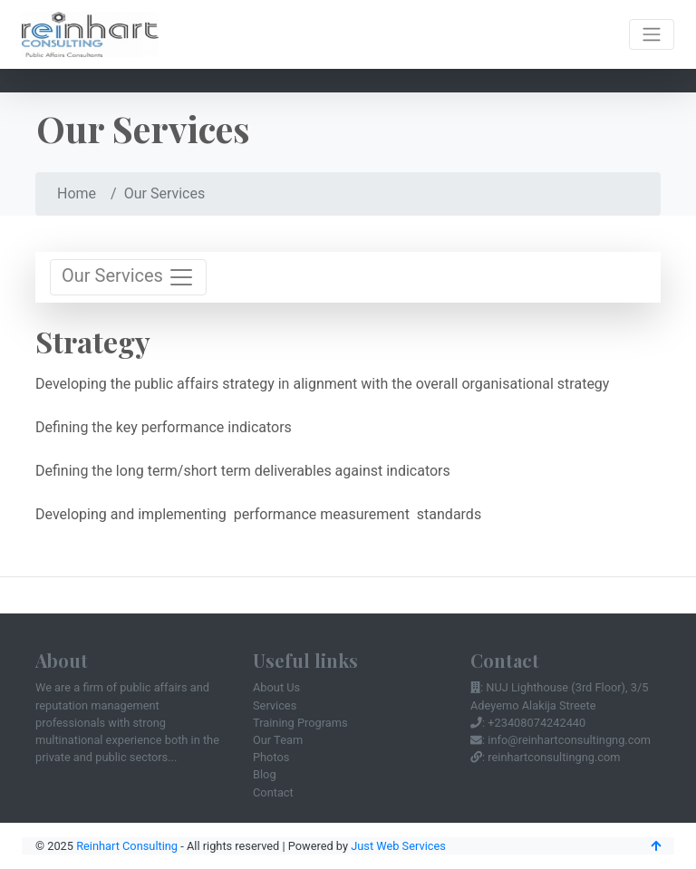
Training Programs (300, 722)
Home (76, 193)
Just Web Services (398, 846)
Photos (271, 757)
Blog (264, 774)
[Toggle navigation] (651, 34)
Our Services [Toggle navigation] (128, 277)
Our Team (278, 740)
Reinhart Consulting (127, 846)
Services (274, 705)
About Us (276, 687)
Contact (273, 792)
